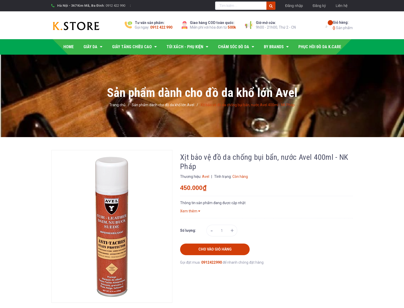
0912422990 (212, 262)
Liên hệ (342, 6)
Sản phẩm (343, 25)
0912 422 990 (115, 5)
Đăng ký (319, 6)
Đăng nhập (294, 6)
